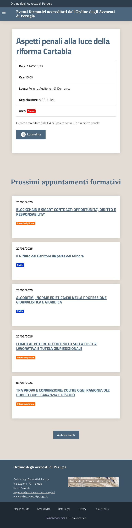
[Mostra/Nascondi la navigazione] (4, 14)
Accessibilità (43, 509)
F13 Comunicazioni (76, 518)
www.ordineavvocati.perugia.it (30, 496)
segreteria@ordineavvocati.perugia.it (34, 492)
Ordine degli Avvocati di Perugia (31, 3)
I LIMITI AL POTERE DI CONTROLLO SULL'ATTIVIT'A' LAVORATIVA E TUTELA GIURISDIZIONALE (56, 346)
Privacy (82, 509)
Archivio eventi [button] (66, 435)
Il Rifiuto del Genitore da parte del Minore (50, 256)
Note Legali (64, 509)
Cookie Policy (102, 509)
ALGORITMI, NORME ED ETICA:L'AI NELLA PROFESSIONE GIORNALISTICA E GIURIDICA (61, 300)
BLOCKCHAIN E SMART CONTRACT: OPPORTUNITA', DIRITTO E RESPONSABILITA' (66, 212)
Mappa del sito (21, 509)
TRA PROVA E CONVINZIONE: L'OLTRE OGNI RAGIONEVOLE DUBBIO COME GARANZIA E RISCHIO (63, 392)
